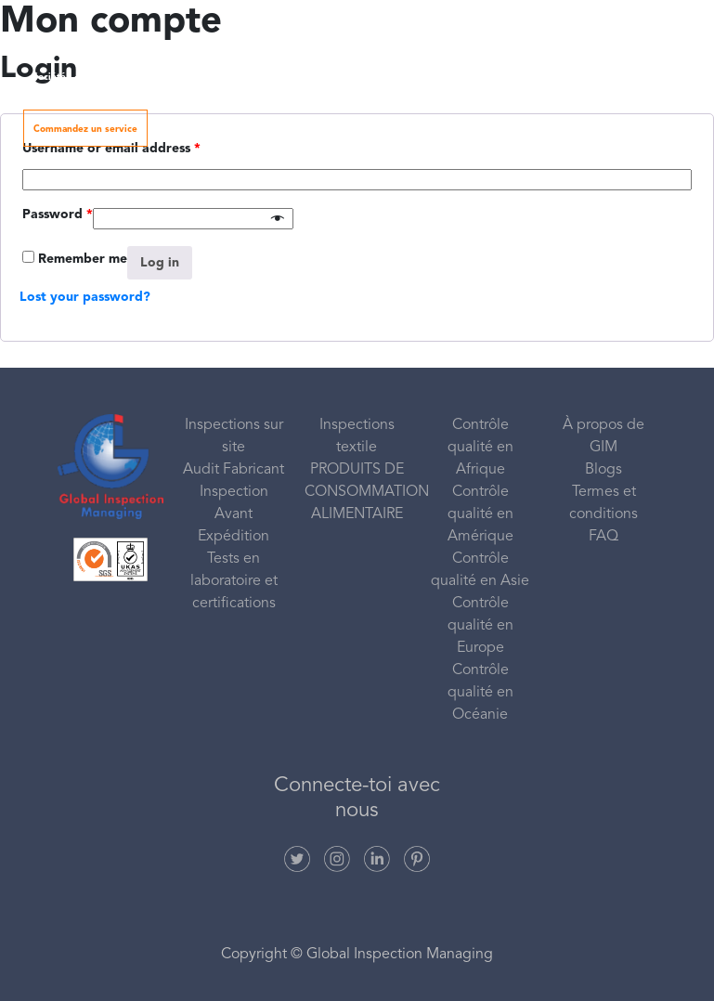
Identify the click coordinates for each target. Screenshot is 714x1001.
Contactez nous (621, 77)
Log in (159, 262)
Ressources (507, 77)
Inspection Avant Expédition (233, 514)
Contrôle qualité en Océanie (480, 692)
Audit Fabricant (233, 469)
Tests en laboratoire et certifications (234, 581)
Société (56, 77)
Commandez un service (85, 129)
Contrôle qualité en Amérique (480, 514)
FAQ (603, 536)
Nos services (149, 77)
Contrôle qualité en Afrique (480, 447)
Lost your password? (84, 297)
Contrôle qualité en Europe (480, 626)
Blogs (603, 469)
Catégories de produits (384, 77)
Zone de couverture (255, 77)
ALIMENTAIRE (357, 514)
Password (57, 214)
